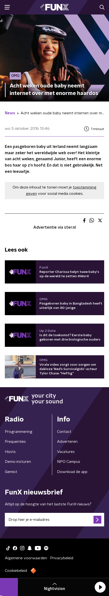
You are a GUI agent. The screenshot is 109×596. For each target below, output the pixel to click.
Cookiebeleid (16, 571)
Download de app (72, 472)
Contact (64, 432)
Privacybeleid (61, 558)
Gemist (11, 472)
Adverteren (67, 441)
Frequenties (15, 441)
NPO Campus (68, 462)
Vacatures (66, 452)
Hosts (10, 452)
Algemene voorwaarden (26, 558)
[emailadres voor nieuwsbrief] (54, 519)
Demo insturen (18, 462)
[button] (100, 587)
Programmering (18, 432)
